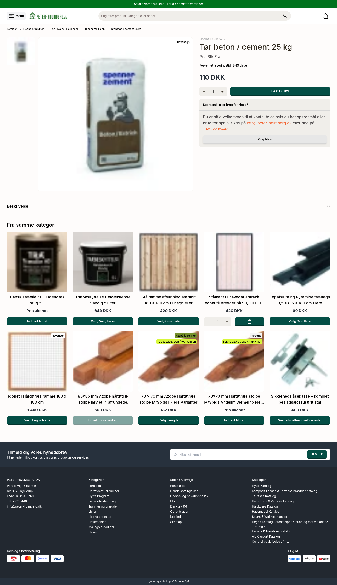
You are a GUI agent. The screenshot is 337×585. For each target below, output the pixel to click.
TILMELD (316, 454)
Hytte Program (99, 496)
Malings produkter (101, 527)
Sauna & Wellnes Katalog (269, 516)
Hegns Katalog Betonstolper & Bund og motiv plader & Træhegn (290, 524)
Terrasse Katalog (264, 496)
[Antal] (213, 91)
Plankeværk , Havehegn (64, 28)
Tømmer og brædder (103, 506)
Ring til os (265, 139)
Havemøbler (97, 522)
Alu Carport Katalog (266, 536)
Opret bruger (179, 511)
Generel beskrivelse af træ (271, 541)
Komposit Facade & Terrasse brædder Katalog (284, 491)
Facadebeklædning (102, 501)
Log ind (175, 516)
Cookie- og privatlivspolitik (189, 496)
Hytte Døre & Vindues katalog (273, 501)
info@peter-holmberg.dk (269, 123)
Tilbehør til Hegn (95, 28)
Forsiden (12, 28)
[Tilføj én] (222, 91)
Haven (93, 532)
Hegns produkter (33, 28)
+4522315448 (216, 129)
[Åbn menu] (16, 16)
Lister (93, 511)
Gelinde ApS (182, 581)
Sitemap (176, 522)
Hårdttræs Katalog (265, 506)
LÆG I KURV (280, 91)
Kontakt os (177, 486)
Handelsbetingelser (184, 491)
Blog (173, 501)
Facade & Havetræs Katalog (271, 531)
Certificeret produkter (104, 491)
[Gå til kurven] (326, 16)
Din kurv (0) (178, 506)
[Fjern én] (204, 91)
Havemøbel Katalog (266, 511)
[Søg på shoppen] (285, 16)
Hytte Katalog (261, 486)
